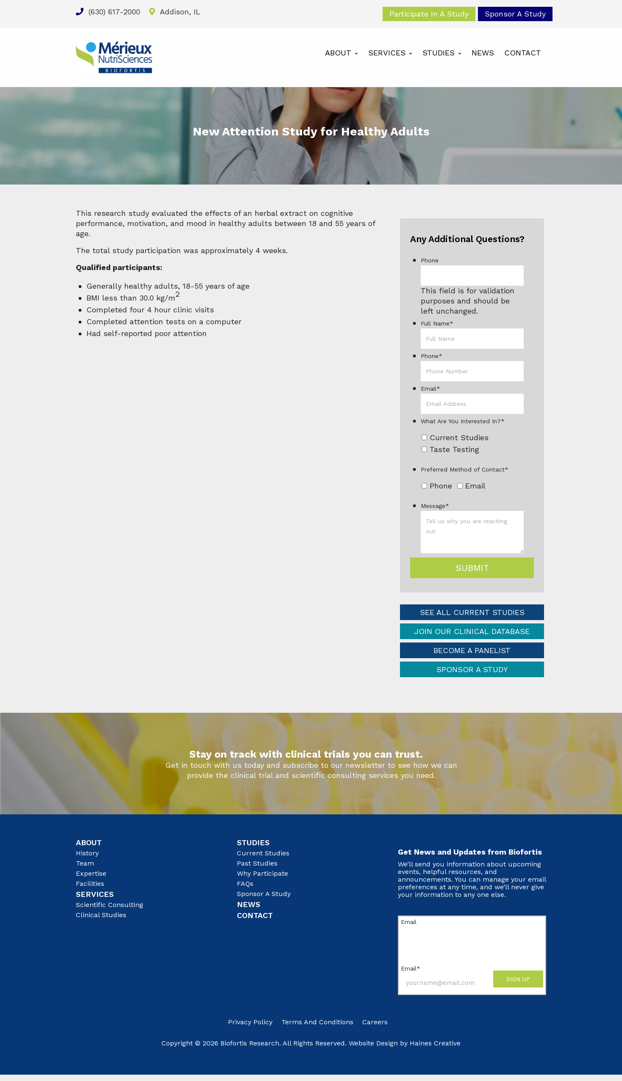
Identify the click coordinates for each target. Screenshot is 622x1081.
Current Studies (459, 437)
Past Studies (257, 863)
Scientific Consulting (109, 905)
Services (390, 52)
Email (430, 388)
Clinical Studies (101, 915)
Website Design (373, 1043)
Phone (430, 260)
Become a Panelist (472, 650)
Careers (375, 1022)
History (87, 853)
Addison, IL (174, 11)
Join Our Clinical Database (472, 631)
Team (85, 863)
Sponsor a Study (472, 669)
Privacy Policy (250, 1022)
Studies (441, 52)
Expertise (91, 873)
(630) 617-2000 (108, 11)
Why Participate (262, 873)
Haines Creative (435, 1043)
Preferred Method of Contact (464, 469)
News (483, 52)
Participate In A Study (429, 13)
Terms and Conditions (317, 1022)
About (341, 52)
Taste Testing (454, 449)
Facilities (90, 884)
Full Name (437, 323)
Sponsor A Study (515, 13)
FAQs (245, 884)
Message (435, 505)
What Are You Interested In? (463, 421)
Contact (522, 52)
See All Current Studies (472, 612)
